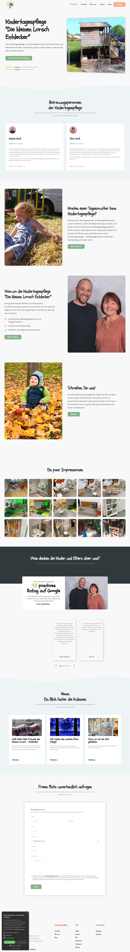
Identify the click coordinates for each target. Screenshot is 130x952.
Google (17, 67)
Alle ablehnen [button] (22, 942)
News (110, 4)
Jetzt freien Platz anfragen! (18, 58)
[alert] (15, 931)
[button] (56, 665)
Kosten (102, 4)
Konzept (84, 4)
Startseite (74, 4)
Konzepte (57, 931)
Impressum (78, 944)
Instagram (99, 931)
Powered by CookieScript (15, 948)
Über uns (93, 4)
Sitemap (77, 947)
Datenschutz (78, 941)
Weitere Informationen (19, 929)
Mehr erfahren (76, 246)
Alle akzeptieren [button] (9, 942)
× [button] (27, 913)
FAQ (76, 938)
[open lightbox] (16, 488)
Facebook (18, 69)
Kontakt (119, 4)
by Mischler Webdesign (30, 949)
